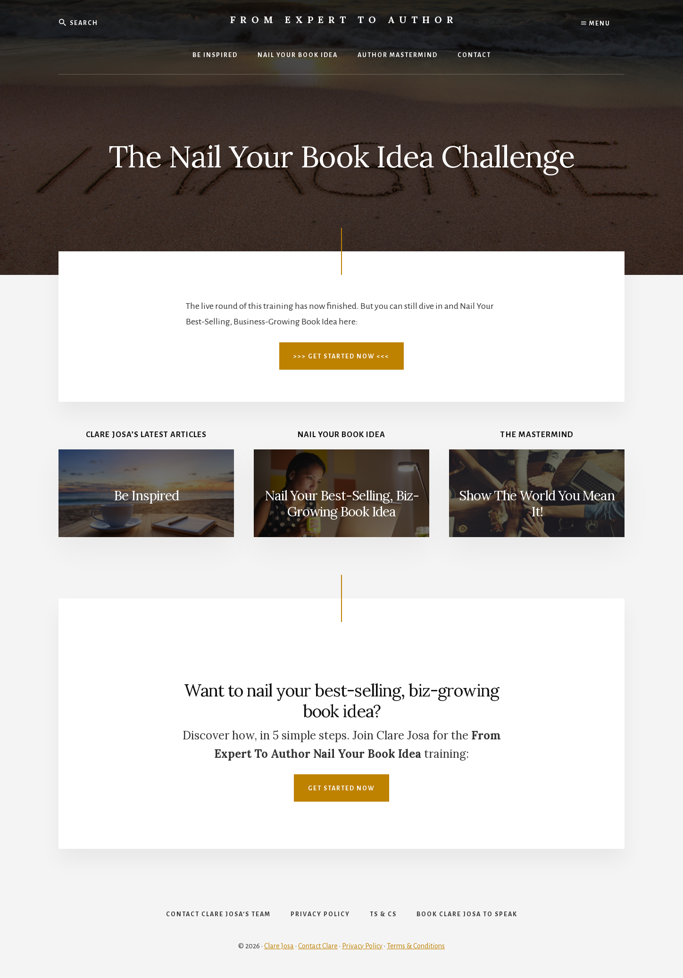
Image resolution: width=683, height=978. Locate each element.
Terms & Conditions (416, 946)
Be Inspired (146, 495)
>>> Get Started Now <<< (341, 356)
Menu (595, 23)
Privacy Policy (362, 946)
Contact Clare (318, 946)
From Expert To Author (344, 19)
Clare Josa (279, 946)
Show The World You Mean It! (537, 503)
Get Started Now (341, 788)
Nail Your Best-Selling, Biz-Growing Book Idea (342, 503)
